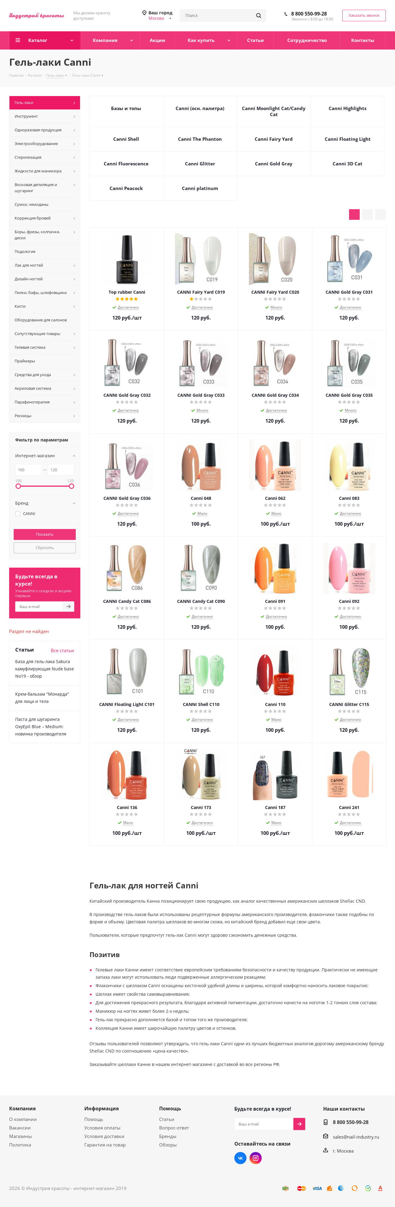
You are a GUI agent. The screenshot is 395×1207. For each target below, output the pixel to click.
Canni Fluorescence (126, 164)
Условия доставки (104, 1136)
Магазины (20, 1136)
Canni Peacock (126, 188)
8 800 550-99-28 (309, 13)
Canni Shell (126, 139)
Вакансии (20, 1128)
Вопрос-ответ (174, 1128)
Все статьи (62, 650)
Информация (101, 1108)
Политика (20, 1145)
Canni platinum (200, 188)
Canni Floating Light (348, 139)
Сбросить (45, 547)
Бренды (168, 1136)
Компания (22, 1108)
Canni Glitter (200, 164)
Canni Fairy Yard (274, 139)
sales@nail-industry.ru (356, 1137)
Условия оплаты (102, 1128)
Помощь (93, 1119)
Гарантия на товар (105, 1145)
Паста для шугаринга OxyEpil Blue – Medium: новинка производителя (40, 726)
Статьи (166, 1119)
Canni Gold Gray (273, 164)
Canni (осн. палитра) (200, 108)
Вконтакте (240, 1158)
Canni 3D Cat (347, 164)
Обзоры (168, 1145)
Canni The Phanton (200, 139)
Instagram (256, 1158)
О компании (23, 1119)
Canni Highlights (347, 108)
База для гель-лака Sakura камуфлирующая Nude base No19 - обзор (44, 669)
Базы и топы (126, 108)
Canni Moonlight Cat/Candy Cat (274, 111)
